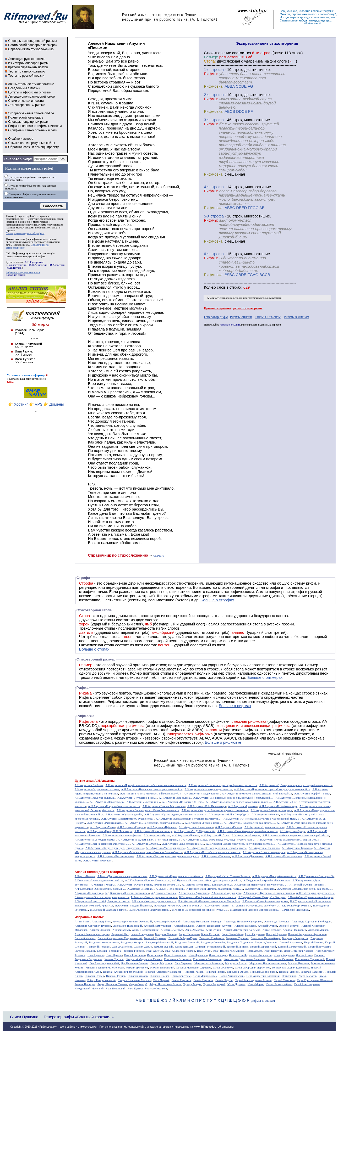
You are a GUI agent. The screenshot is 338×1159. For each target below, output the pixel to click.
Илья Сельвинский (175, 955)
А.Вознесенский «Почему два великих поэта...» (214, 888)
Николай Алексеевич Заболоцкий (123, 971)
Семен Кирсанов (182, 980)
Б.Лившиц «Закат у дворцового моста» (154, 897)
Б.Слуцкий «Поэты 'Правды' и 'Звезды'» (262, 897)
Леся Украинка (183, 963)
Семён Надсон (223, 980)
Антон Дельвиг (272, 929)
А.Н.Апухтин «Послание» (264, 848)
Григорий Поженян (99, 946)
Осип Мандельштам (205, 976)
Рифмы (114, 701)
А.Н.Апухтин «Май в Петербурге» (229, 814)
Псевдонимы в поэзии (24, 88)
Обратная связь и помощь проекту (33, 147)
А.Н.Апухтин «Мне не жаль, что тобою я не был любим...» (147, 852)
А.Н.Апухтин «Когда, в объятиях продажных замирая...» (215, 810)
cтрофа (217, 70)
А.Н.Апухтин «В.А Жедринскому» (95, 839)
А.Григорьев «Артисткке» (194, 893)
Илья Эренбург (218, 955)
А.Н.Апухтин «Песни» (185, 835)
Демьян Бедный (163, 946)
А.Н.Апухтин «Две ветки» (247, 856)
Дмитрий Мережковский (210, 946)
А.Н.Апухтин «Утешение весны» (137, 797)
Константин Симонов (280, 959)
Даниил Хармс (143, 946)
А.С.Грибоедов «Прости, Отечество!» (147, 880)
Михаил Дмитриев (137, 967)
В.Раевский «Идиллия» (295, 909)
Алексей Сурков (267, 925)
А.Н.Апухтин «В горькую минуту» (271, 810)
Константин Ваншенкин (207, 959)
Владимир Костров (132, 942)
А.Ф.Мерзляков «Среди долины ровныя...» (100, 888)
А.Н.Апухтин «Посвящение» (196, 827)
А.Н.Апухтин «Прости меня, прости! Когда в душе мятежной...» (272, 789)
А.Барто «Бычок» (85, 876)
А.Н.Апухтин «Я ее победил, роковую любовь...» (154, 822)
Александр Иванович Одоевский (132, 921)
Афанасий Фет (120, 934)
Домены (56, 404)
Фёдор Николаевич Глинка (165, 984)
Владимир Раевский (187, 942)
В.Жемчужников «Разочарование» (149, 909)
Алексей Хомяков (100, 929)
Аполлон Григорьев (294, 929)
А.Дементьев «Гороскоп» (260, 888)
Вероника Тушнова (237, 938)
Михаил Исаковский (162, 967)
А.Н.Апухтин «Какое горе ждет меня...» (208, 789)
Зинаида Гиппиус (134, 950)
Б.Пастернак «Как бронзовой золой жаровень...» (207, 897)
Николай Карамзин (312, 971)
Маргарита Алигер (236, 963)
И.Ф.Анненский (38, 265)
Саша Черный (161, 980)
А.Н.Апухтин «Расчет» (228, 827)
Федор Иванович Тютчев (112, 984)
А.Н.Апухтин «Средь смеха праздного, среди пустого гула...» (219, 839)
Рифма (10, 216)
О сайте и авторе (20, 139)
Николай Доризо (289, 971)
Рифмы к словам (20, 126)
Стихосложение (15, 239)
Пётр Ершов (289, 976)
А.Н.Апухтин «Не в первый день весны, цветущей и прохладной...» (233, 797)
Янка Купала (135, 988)
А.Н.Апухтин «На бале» (215, 835)
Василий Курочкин (155, 938)
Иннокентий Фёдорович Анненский (250, 955)
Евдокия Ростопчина (109, 950)
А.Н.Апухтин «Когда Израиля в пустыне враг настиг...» (188, 818)
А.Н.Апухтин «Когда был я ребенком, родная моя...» (289, 839)
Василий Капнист (85, 938)
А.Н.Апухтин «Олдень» (146, 843)
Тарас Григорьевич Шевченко (314, 980)
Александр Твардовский (127, 925)
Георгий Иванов (313, 942)
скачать (158, 555)
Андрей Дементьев (172, 929)
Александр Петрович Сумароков (242, 921)
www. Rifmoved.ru (205, 1026)
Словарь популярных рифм (28, 122)
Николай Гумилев (237, 971)
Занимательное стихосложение (31, 84)
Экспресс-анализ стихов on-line (31, 113)
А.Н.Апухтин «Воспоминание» (115, 856)
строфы (10, 230)
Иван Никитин (273, 950)
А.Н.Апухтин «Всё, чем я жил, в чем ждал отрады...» (149, 839)
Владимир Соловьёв (213, 942)
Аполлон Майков (318, 929)
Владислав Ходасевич (240, 942)
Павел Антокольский (232, 976)
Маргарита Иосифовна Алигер (267, 963)
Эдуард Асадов (192, 984)
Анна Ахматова (194, 929)
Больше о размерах (265, 677)
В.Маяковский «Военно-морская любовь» (254, 909)
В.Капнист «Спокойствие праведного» (265, 901)
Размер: (211, 57)
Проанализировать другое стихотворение (233, 308)
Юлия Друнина (236, 984)
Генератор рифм (18, 159)
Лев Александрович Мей (104, 963)
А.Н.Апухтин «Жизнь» (265, 814)
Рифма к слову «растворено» (23, 272)
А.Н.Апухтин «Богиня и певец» (153, 831)
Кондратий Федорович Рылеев (144, 959)
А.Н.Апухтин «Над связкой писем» (183, 843)
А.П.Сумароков (34, 262)
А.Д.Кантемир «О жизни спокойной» (127, 893)
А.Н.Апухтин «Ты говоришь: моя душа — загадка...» (168, 856)
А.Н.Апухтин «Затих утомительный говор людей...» (151, 793)
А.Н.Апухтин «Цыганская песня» (264, 827)
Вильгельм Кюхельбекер (265, 938)
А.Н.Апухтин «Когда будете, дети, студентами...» (114, 848)
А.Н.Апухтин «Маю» (102, 827)
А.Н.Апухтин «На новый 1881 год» (183, 801)
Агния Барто (82, 921)
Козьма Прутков (114, 959)
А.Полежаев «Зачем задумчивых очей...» (99, 880)
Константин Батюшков (177, 959)
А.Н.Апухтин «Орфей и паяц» (312, 793)
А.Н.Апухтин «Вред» (292, 831)
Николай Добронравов (263, 971)
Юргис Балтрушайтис (279, 984)
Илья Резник (154, 955)
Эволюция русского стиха (26, 59)
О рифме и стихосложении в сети (32, 130)
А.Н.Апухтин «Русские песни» (203, 822)
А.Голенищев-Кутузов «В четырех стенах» (268, 893)
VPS (38, 404)
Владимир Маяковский (159, 942)
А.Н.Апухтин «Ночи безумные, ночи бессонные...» (247, 831)
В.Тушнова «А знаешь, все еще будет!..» (255, 905)
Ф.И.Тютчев (14, 267)
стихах (235, 287)
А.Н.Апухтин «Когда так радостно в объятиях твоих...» (238, 801)
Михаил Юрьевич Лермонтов (252, 967)
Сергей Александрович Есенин (253, 980)
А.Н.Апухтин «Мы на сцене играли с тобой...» (102, 843)
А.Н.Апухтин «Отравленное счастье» (97, 789)
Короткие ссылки (16, 274)
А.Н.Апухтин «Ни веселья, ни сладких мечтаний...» (151, 789)
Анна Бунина (213, 929)
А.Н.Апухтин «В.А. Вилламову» (206, 806)
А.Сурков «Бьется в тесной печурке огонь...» (260, 884)
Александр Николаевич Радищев (202, 921)
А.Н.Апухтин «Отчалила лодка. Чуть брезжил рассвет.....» (222, 785)
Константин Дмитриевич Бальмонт (244, 959)
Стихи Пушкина (24, 1017)
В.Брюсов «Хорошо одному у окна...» (154, 901)
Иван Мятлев (254, 950)
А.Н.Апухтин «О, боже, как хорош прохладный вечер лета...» (295, 785)
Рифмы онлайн (241, 317)
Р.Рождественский (16, 265)
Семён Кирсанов (204, 980)
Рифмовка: (213, 86)
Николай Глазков (194, 971)
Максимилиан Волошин (208, 963)
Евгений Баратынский (263, 946)
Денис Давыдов (184, 946)
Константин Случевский (309, 959)
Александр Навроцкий (167, 921)
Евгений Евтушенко (319, 946)
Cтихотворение (217, 53)
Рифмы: (211, 74)
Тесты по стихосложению (26, 71)
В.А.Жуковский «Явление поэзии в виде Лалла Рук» (209, 901)
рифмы (328, 11)
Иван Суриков (96, 955)
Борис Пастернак (189, 934)
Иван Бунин (204, 950)
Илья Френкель (198, 955)
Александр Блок (101, 921)
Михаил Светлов (223, 967)
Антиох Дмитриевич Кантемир (241, 929)
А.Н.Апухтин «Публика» (162, 827)
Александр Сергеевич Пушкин (93, 925)
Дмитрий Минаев (237, 946)
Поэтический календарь (25, 117)
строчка (297, 14)
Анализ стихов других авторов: (99, 872)
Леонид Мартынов (161, 963)
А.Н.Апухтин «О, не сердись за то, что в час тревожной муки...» (261, 818)
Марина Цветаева (298, 963)
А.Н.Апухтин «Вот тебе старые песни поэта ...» (212, 852)
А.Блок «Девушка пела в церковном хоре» (122, 876)
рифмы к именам (49, 126)
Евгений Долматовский (292, 946)
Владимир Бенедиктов (295, 938)
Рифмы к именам (268, 317)
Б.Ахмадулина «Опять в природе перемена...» (102, 897)
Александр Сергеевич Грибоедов (311, 921)
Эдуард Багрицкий (214, 984)
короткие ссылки (230, 324)
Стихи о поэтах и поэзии (25, 101)
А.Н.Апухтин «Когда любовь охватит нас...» (114, 806)
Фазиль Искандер (85, 984)
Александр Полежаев (276, 921)
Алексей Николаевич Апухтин (214, 925)
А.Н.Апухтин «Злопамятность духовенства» (127, 818)
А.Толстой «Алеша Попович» (307, 884)
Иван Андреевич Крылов (180, 950)
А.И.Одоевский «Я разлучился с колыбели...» (176, 876)
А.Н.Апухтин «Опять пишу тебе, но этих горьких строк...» (240, 843)
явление (316, 11)
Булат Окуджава (254, 934)
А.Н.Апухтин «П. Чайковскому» (278, 806)
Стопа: (210, 61)
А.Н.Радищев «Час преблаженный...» (274, 876)
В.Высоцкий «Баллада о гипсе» (108, 909)
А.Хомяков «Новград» (140, 888)
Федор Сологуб (138, 984)
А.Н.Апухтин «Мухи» (157, 835)
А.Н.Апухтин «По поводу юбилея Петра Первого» (217, 848)
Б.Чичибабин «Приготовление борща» (310, 897)
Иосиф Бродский (284, 955)
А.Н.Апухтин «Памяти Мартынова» (164, 806)
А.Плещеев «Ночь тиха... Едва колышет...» (207, 884)
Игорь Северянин (134, 955)
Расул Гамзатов (307, 976)
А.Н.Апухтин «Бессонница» (143, 801)
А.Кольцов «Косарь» (103, 884)
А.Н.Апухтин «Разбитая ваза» (105, 822)
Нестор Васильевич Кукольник (290, 967)
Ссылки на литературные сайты (31, 143)
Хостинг (21, 404)
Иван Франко (114, 955)
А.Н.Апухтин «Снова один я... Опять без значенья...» (148, 810)
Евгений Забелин (85, 950)
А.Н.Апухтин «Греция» (131, 827)
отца (332, 14)
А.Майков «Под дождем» (226, 893)
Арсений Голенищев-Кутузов (92, 934)
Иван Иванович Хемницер (228, 950)
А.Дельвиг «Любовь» (163, 893)
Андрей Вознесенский (145, 929)
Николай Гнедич (215, 971)
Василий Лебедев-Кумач (182, 938)
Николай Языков (160, 976)
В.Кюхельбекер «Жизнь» (296, 905)
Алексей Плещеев (245, 925)
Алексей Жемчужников (157, 925)
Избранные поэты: (89, 917)
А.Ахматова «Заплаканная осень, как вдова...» (304, 888)
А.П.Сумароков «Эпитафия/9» (316, 876)
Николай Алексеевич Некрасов (163, 971)
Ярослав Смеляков (156, 988)
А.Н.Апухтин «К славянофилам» (122, 835)
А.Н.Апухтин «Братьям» (242, 806)
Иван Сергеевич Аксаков (298, 950)
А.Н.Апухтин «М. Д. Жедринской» (194, 831)
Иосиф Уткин (304, 955)
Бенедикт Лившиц (166, 934)
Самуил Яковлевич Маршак (134, 980)
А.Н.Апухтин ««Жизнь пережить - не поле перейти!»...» (295, 835)
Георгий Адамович (291, 942)
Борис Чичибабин (232, 934)
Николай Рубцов (116, 976)
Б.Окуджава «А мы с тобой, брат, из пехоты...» (102, 901)
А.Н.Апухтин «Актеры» (246, 835)
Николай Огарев (94, 976)
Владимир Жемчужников (104, 942)
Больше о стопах (94, 649)
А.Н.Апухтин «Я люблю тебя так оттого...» (249, 822)
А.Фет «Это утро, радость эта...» (315, 893)
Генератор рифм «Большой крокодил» (79, 1017)
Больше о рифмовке (223, 742)
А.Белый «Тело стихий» (170, 888)
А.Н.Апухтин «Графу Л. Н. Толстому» (109, 831)
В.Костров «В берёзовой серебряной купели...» (200, 909)
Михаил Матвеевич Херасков (193, 967)
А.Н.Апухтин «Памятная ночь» (283, 856)
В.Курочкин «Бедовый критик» (133, 905)
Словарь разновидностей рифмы (32, 41)
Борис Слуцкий (210, 934)
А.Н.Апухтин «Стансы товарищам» (264, 852)
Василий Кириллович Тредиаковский (120, 938)
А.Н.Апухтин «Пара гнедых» (107, 801)
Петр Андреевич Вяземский (263, 976)
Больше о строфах (217, 600)
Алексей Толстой (289, 925)
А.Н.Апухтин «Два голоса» (175, 797)
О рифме (38, 105)
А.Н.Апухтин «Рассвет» (97, 860)
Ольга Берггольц (181, 976)
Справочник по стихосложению (30, 49)
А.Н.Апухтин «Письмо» (215, 856)
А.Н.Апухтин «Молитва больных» (95, 797)
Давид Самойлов (122, 946)
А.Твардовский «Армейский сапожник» (266, 880)
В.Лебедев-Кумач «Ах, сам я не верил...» (178, 905)
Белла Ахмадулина (142, 934)
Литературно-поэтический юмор (31, 96)
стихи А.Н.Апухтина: (100, 780)
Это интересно (19, 105)
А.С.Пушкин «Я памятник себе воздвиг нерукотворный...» (206, 880)
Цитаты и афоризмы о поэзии (29, 92)
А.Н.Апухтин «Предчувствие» (202, 793)
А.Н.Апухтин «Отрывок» (297, 848)
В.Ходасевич (57, 265)
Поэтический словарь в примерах (32, 45)
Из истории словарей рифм (28, 63)
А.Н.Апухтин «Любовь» (89, 785)
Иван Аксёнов (154, 950)
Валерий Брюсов (276, 934)
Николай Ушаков (138, 976)
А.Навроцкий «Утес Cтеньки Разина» (227, 876)
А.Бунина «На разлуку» (89, 893)
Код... (10, 381)
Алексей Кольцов (184, 925)
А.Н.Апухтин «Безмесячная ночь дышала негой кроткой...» (257, 793)
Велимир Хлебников (211, 938)
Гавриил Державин (266, 942)
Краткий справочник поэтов (28, 67)
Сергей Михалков (284, 980)
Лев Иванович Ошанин (134, 963)
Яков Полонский (115, 988)
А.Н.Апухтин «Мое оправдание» (165, 848)
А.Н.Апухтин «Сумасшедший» (123, 814)
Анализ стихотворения (220, 297)
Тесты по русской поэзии (26, 75)
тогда (286, 17)
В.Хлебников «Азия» (216, 905)
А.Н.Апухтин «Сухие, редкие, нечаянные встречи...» (175, 814)
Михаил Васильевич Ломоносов (105, 967)
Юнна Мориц (256, 984)
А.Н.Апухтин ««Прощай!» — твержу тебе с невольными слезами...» (146, 785)
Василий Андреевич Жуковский (307, 934)
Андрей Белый (121, 929)
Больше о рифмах (235, 706)
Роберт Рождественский (101, 980)
